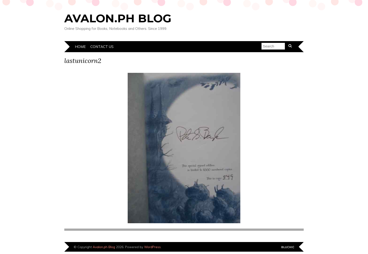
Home (80, 46)
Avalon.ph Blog (117, 18)
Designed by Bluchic (287, 247)
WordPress (152, 247)
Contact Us (102, 46)
